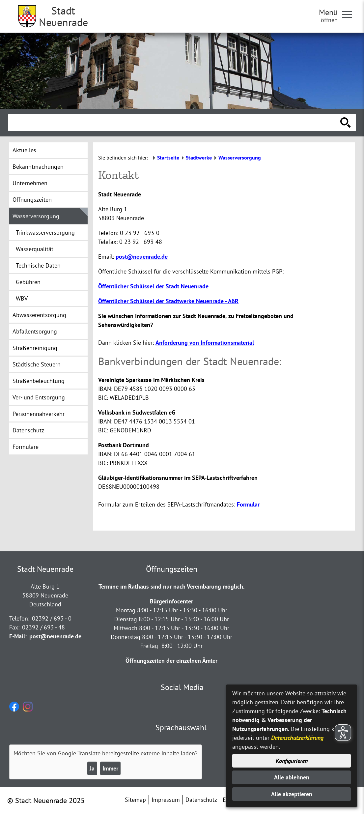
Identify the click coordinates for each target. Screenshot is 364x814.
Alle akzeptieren (291, 794)
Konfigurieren (292, 761)
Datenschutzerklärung (297, 737)
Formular (248, 504)
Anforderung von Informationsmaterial (204, 342)
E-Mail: (18, 636)
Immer (110, 768)
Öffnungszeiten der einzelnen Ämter (171, 660)
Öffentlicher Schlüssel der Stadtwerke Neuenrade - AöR (168, 301)
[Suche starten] (345, 122)
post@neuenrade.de (142, 256)
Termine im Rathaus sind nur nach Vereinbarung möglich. (171, 586)
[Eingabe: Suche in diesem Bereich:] (174, 122)
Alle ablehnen (291, 777)
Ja (92, 768)
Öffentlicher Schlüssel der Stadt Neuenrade (153, 286)
